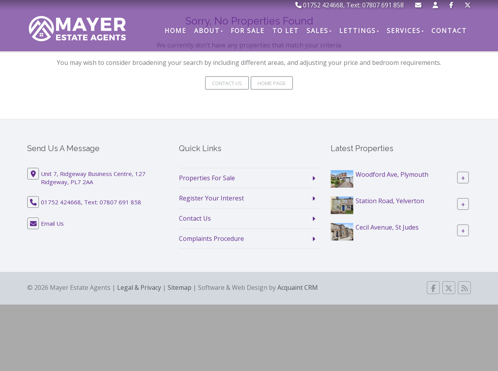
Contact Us (227, 83)
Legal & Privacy (139, 287)
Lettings (359, 30)
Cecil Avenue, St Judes (387, 227)
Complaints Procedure (211, 238)
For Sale (248, 30)
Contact (449, 30)
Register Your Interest (211, 198)
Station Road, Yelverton (390, 201)
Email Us (52, 223)
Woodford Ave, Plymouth (392, 174)
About (208, 30)
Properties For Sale (207, 178)
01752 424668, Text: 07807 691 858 (349, 5)
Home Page (272, 83)
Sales (319, 30)
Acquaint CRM (297, 287)
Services (405, 30)
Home (175, 30)
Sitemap (179, 287)
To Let (285, 30)
